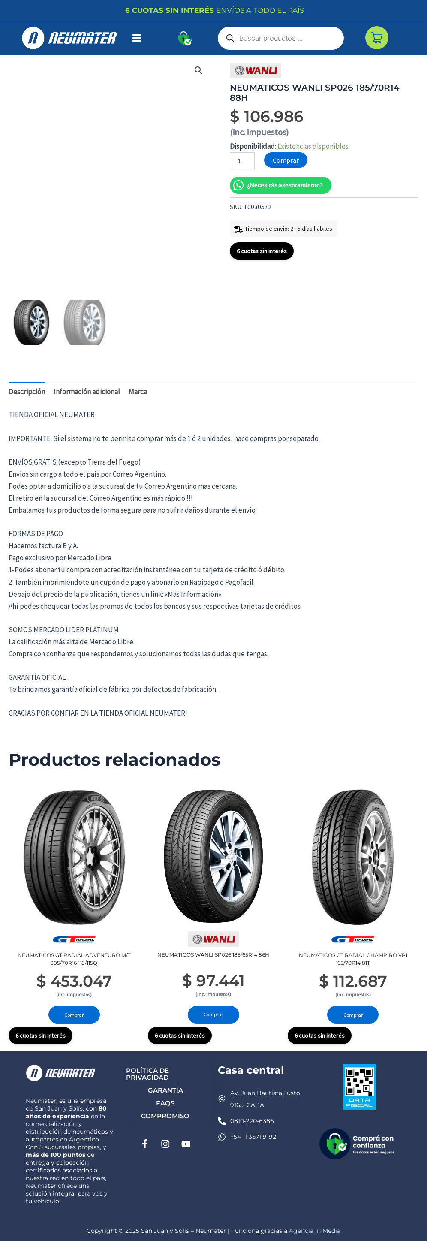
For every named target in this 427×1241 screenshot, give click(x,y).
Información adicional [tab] (87, 391)
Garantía (165, 1090)
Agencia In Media (314, 1231)
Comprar (286, 160)
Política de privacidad (147, 1073)
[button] (136, 38)
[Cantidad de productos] (242, 160)
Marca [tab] (138, 391)
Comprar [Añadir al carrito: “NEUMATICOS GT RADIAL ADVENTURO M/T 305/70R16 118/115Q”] (74, 1014)
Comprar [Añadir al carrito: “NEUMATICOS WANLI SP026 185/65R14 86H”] (213, 1014)
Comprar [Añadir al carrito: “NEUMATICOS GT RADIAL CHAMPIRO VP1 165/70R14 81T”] (353, 1014)
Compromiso (165, 1116)
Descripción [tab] (27, 391)
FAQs (165, 1103)
